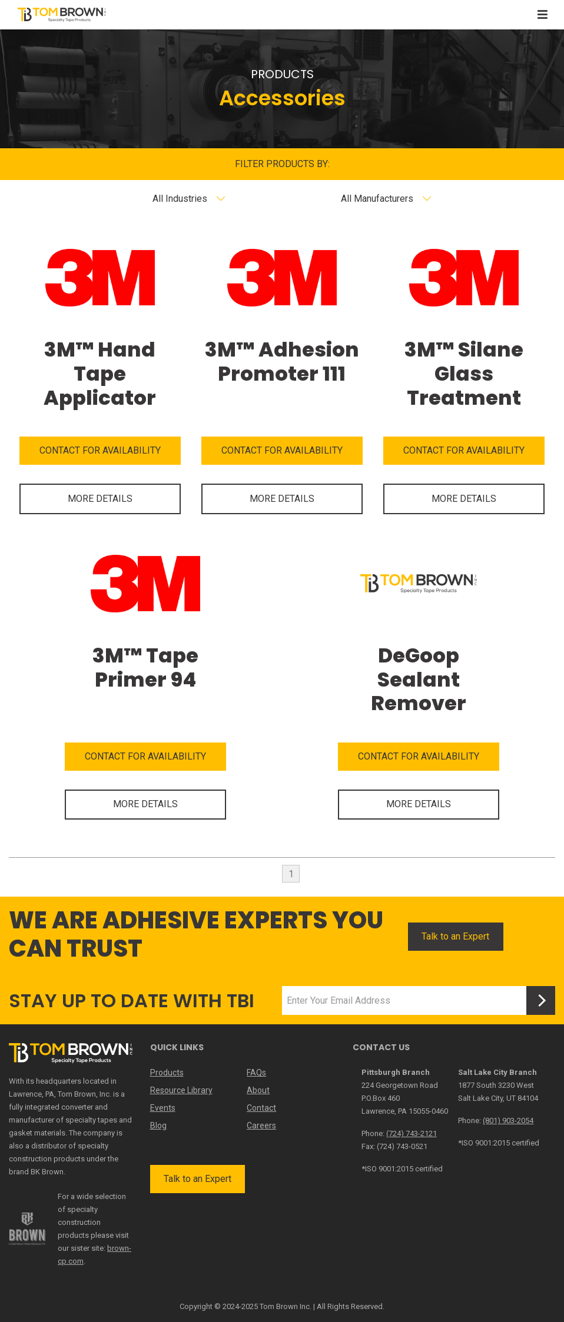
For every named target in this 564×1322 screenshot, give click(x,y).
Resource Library (181, 1090)
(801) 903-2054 (508, 1120)
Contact (261, 1108)
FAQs (256, 1072)
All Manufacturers (377, 198)
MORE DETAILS (100, 498)
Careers (261, 1125)
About (258, 1090)
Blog (158, 1125)
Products (167, 1072)
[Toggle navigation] (542, 14)
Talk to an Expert (455, 936)
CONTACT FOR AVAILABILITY (100, 450)
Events (162, 1108)
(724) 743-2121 (411, 1133)
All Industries (179, 198)
